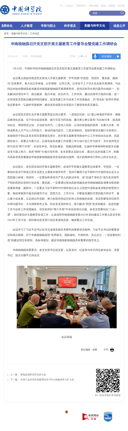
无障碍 (111, 5)
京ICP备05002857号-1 (52, 412)
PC (61, 5)
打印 (109, 349)
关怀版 (121, 5)
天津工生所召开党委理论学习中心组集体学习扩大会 (47, 379)
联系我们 (81, 5)
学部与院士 (48, 25)
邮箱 (103, 5)
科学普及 (70, 25)
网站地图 (93, 5)
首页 (6, 33)
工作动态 (34, 33)
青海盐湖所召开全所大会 (33, 374)
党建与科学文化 (94, 25)
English (69, 5)
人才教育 (27, 25)
